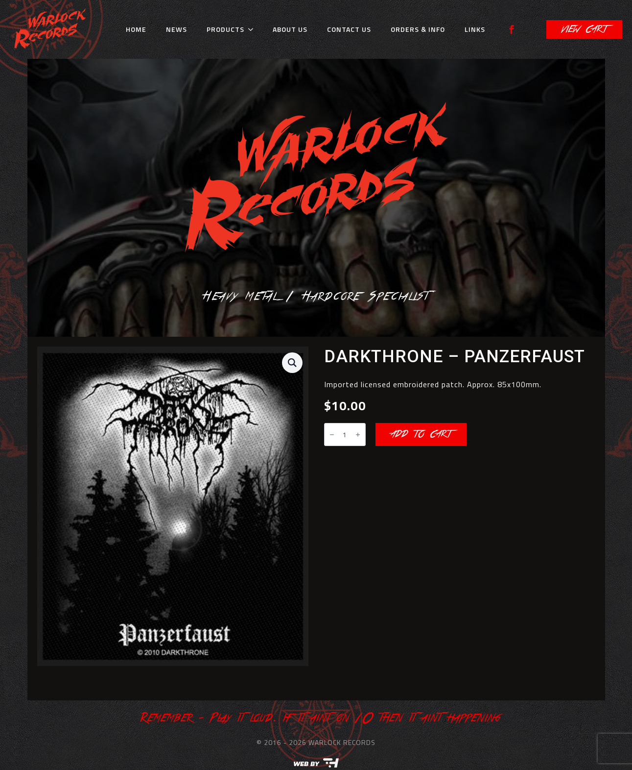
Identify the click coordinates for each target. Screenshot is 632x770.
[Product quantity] (345, 434)
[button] (292, 362)
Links (475, 29)
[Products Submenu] (253, 29)
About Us (290, 29)
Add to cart (421, 434)
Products (225, 29)
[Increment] (357, 434)
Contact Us (349, 29)
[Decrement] (332, 434)
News (176, 29)
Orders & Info (418, 29)
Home (136, 29)
